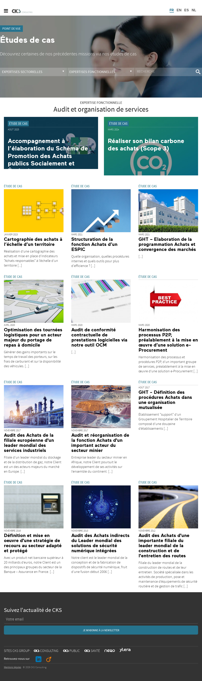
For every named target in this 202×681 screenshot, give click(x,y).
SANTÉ (92, 651)
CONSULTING (46, 651)
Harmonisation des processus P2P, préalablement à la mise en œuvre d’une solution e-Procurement (168, 340)
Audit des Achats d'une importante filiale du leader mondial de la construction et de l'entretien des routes (164, 545)
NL (194, 10)
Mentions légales (12, 667)
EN (179, 10)
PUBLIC (71, 651)
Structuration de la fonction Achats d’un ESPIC (94, 244)
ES (186, 10)
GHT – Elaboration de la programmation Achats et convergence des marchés (167, 244)
